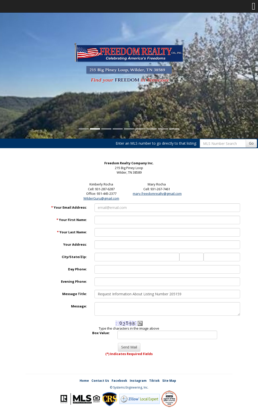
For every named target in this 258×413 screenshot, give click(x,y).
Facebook (119, 380)
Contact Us (100, 380)
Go (251, 143)
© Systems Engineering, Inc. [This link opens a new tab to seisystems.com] (129, 387)
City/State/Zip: (74, 257)
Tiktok (154, 380)
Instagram (138, 380)
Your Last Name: (72, 232)
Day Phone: (77, 269)
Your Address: (75, 244)
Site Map (169, 380)
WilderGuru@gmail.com (101, 198)
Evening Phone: (74, 281)
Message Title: (74, 294)
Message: (79, 306)
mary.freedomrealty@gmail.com (157, 193)
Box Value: (101, 333)
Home (84, 380)
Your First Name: (71, 219)
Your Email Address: (69, 207)
